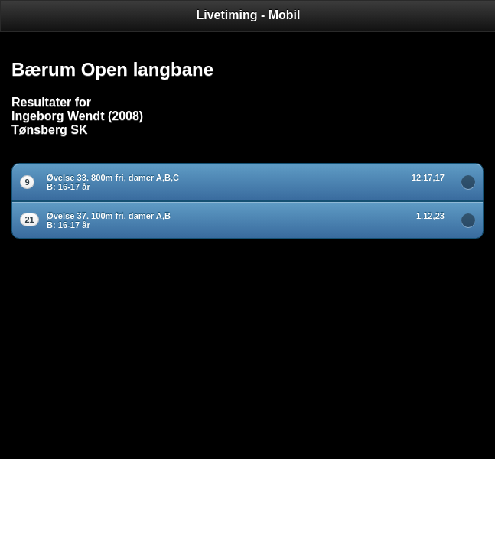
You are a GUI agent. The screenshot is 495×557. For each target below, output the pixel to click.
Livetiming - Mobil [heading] (249, 14)
